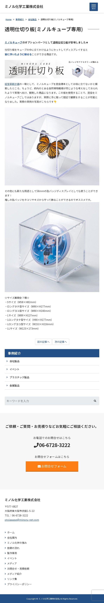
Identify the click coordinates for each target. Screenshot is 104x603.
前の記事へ (43, 341)
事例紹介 (14, 353)
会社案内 (12, 537)
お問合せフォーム (52, 466)
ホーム (11, 532)
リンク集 (12, 579)
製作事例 (12, 553)
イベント (14, 369)
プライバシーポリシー (19, 584)
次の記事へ (61, 341)
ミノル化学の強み (17, 542)
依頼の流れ (13, 548)
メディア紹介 (14, 574)
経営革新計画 (12, 84)
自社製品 (14, 361)
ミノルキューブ (13, 42)
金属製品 (14, 385)
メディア (12, 563)
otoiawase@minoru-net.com (22, 520)
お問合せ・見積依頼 (18, 568)
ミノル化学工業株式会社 (24, 6)
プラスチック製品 (19, 377)
